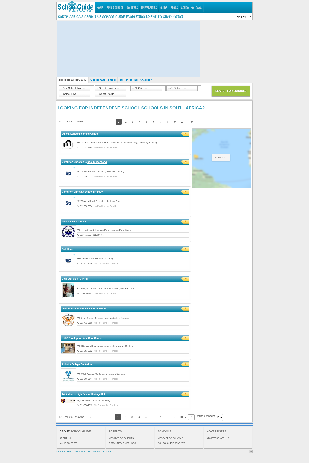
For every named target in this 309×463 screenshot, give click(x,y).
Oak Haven (68, 249)
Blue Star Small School (75, 279)
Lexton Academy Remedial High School (84, 308)
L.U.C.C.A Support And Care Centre (82, 338)
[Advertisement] (128, 49)
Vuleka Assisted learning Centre (80, 133)
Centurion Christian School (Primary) (82, 191)
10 (181, 121)
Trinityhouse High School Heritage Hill (83, 394)
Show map (221, 157)
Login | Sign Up (243, 16)
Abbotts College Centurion (77, 364)
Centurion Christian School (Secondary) (84, 162)
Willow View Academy (74, 221)
